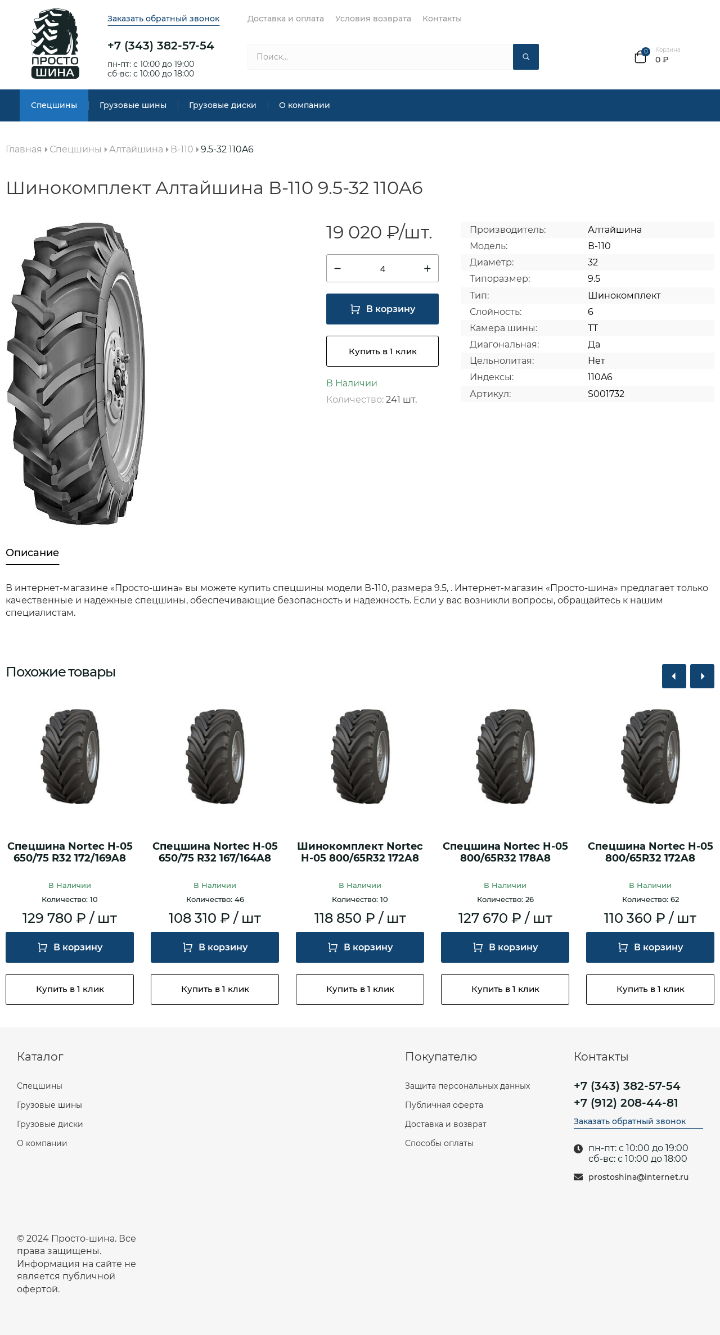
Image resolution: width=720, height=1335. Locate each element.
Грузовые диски (222, 105)
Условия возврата (373, 18)
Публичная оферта (444, 1105)
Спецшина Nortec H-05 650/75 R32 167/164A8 (215, 853)
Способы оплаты (439, 1143)
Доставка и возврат (446, 1124)
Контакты (442, 18)
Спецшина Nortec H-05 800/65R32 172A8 (650, 853)
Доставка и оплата (286, 18)
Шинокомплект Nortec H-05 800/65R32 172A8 (360, 853)
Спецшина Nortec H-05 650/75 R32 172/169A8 (70, 853)
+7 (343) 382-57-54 (160, 45)
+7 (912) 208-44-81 (626, 1102)
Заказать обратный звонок (163, 18)
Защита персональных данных (467, 1086)
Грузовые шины (133, 105)
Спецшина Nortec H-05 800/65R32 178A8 (505, 853)
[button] (674, 676)
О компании (304, 105)
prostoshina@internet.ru (638, 1177)
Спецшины (54, 105)
